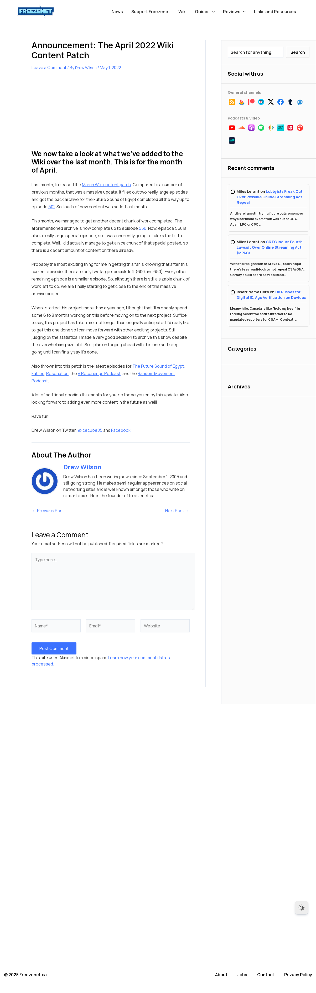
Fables (38, 373)
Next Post (177, 510)
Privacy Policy (298, 975)
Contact (265, 975)
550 (142, 228)
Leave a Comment (49, 67)
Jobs (242, 975)
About (221, 975)
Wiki (182, 11)
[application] (212, 11)
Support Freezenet (150, 11)
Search (298, 52)
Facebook (121, 430)
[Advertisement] (71, 113)
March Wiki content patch (106, 185)
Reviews (234, 11)
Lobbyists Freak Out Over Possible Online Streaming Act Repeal (270, 197)
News (117, 11)
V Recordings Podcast (99, 373)
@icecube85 (90, 430)
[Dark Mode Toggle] (301, 907)
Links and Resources (275, 11)
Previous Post (48, 510)
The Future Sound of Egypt (158, 366)
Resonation (57, 373)
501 (51, 207)
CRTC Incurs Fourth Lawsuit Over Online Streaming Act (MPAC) (270, 247)
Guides (205, 11)
